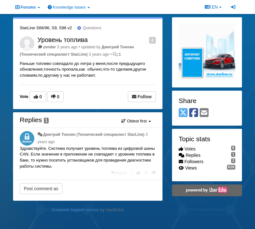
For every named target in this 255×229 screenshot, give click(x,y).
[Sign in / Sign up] (233, 7)
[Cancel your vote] (146, 172)
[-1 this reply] (154, 172)
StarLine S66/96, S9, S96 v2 (46, 27)
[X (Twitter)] (183, 113)
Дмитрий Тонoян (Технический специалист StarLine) (93, 134)
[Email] (204, 113)
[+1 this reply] (138, 172)
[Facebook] (193, 113)
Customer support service (75, 209)
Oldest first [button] (136, 121)
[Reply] (119, 172)
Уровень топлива (63, 39)
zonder (49, 47)
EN (213, 7)
